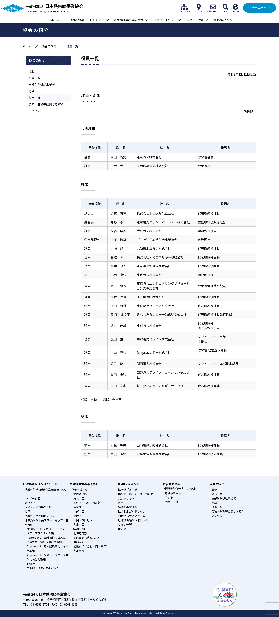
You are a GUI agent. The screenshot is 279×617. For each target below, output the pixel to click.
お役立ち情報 (195, 20)
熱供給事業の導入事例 (128, 20)
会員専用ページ (262, 8)
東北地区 (78, 498)
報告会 (122, 529)
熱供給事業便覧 (127, 507)
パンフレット (126, 498)
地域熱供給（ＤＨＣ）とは (86, 20)
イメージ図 (33, 498)
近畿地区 (78, 516)
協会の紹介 (220, 20)
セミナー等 (125, 524)
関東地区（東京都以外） (88, 503)
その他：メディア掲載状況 (43, 568)
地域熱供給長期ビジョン (40, 516)
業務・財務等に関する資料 (46, 104)
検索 (225, 7)
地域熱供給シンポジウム (133, 520)
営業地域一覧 (79, 490)
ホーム (55, 20)
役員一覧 (34, 98)
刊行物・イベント (164, 20)
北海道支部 (80, 533)
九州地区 (78, 524)
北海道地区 (80, 494)
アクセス (198, 7)
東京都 (77, 507)
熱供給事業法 (173, 493)
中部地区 (78, 511)
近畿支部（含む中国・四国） (91, 546)
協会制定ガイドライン (131, 511)
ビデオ (122, 503)
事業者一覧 (78, 529)
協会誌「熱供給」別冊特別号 (136, 494)
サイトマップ (184, 7)
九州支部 (78, 551)
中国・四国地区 (82, 520)
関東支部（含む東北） (87, 537)
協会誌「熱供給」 (129, 490)
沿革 (27, 511)
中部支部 (78, 542)
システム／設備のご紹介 (40, 507)
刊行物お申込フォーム (131, 516)
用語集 (169, 498)
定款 (31, 91)
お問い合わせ (213, 7)
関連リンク (171, 502)
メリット (30, 503)
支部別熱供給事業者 (42, 84)
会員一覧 (34, 78)
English (235, 7)
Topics (31, 564)
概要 (31, 71)
